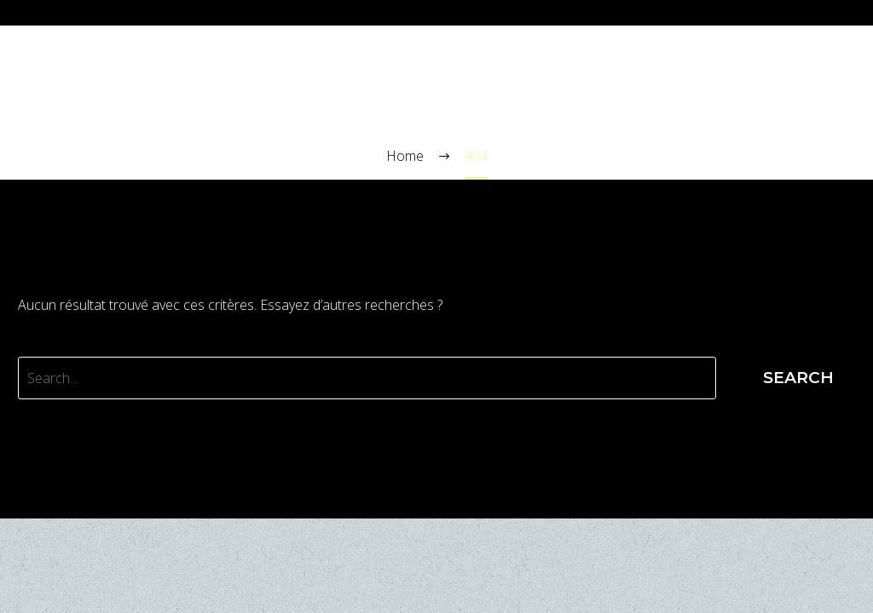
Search (798, 377)
